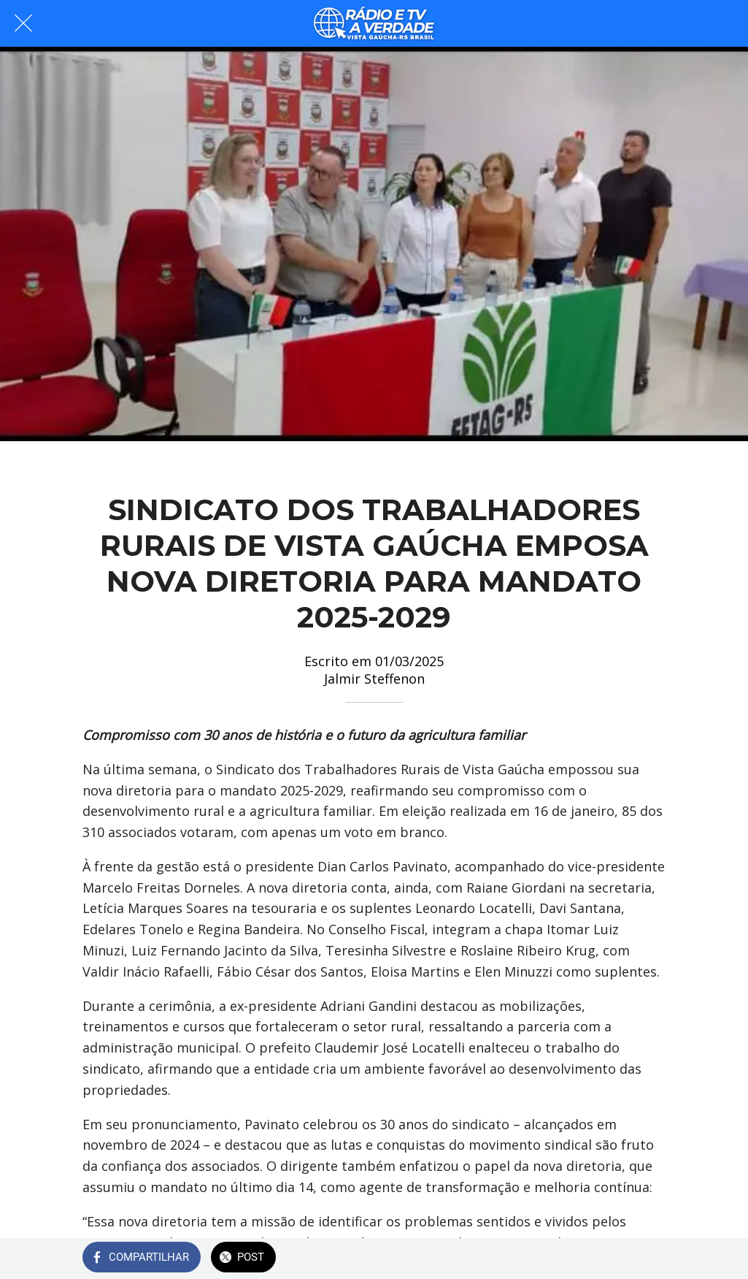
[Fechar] (23, 23)
